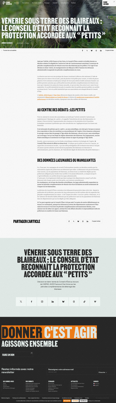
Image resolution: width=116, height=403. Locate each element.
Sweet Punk (106, 398)
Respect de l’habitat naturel (32, 391)
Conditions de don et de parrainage (50, 398)
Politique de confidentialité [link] (94, 400)
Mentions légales (5, 398)
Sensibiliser (51, 389)
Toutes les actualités (8, 50)
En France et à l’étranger (9, 388)
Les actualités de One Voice (77, 383)
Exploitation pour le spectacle (33, 383)
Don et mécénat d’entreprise (55, 385)
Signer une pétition (52, 391)
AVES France (48, 95)
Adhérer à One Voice (53, 388)
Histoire (5, 385)
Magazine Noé (74, 388)
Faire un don (51, 383)
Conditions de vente (67, 398)
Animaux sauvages (30, 388)
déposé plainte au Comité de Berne (56, 97)
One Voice (57, 95)
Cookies (87, 398)
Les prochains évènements (77, 386)
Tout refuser (75, 401)
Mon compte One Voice (33, 398)
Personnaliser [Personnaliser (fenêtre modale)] (83, 401)
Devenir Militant (52, 386)
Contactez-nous (78, 398)
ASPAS (41, 95)
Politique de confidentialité (19, 398)
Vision (4, 383)
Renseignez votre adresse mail (61, 369)
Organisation (6, 386)
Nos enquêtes (74, 385)
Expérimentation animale (32, 385)
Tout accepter (67, 401)
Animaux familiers (30, 389)
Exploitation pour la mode (32, 386)
